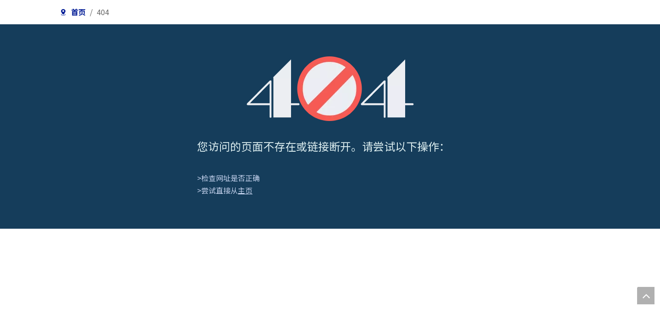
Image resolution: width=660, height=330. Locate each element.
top (645, 295)
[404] (330, 88)
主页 (245, 190)
